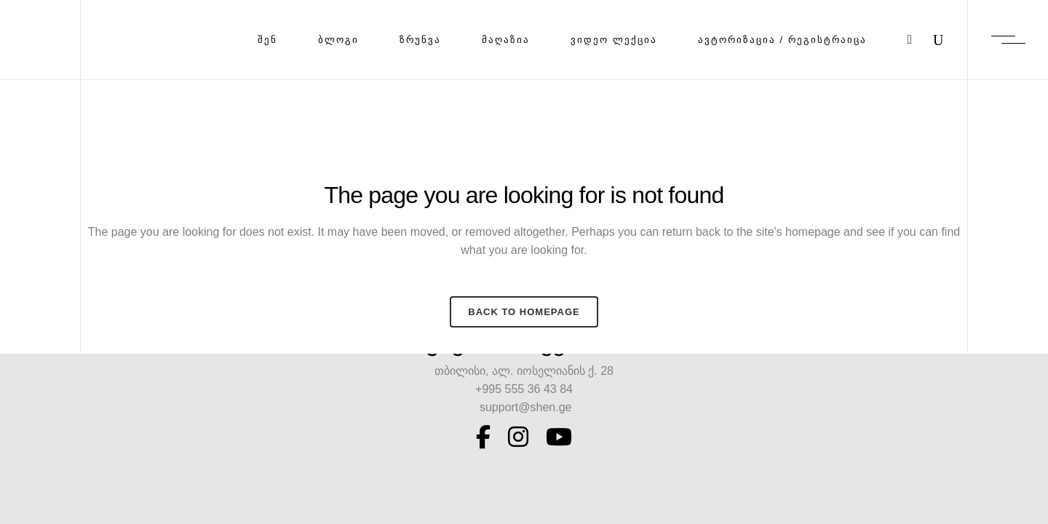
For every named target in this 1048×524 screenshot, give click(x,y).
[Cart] (910, 39)
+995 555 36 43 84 (524, 389)
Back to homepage (523, 311)
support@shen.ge (524, 407)
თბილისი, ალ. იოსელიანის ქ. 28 (524, 371)
